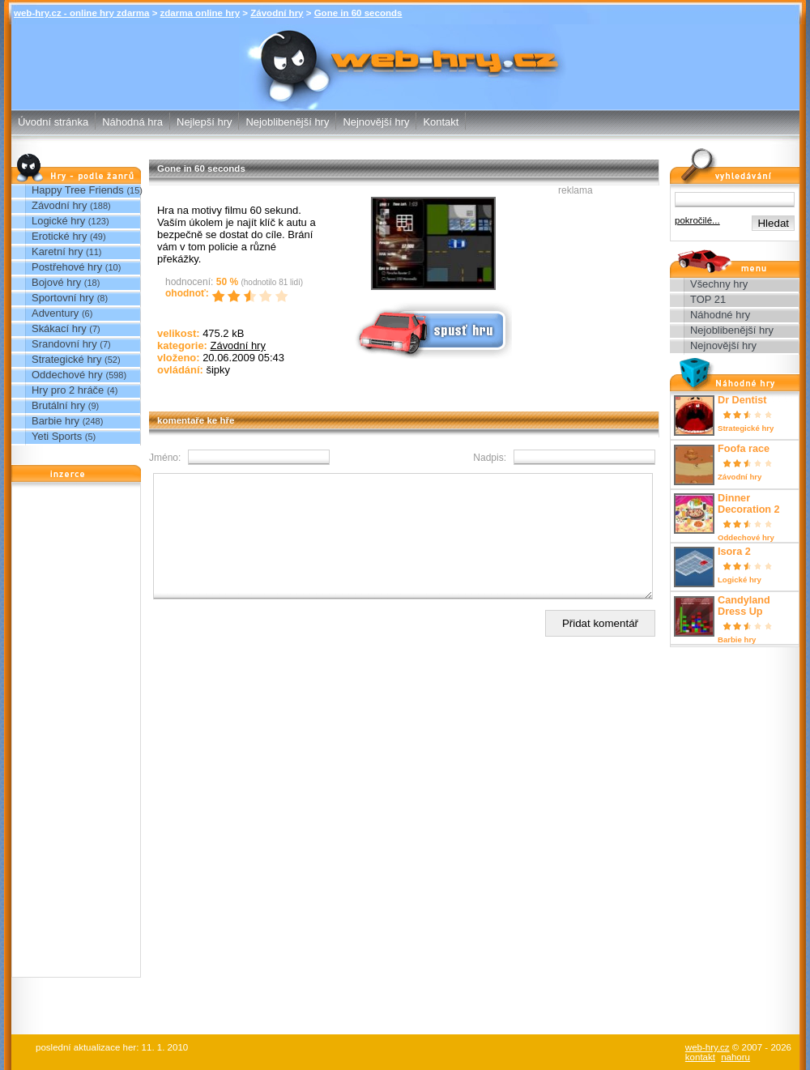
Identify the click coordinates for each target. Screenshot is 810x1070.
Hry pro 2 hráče (68, 390)
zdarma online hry (200, 13)
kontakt (700, 1057)
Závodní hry (276, 13)
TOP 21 (708, 299)
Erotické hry (59, 236)
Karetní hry (57, 251)
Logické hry (58, 221)
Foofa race (744, 448)
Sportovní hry (63, 298)
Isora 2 (734, 551)
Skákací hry (59, 328)
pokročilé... (697, 220)
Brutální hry (58, 405)
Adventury (55, 313)
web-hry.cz (707, 1047)
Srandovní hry (64, 344)
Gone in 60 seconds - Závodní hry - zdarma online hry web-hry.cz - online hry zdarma (405, 55)
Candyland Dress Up (744, 606)
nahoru (735, 1057)
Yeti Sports (57, 436)
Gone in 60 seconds (358, 13)
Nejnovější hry (376, 122)
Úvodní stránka (53, 122)
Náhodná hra (132, 122)
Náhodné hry (720, 315)
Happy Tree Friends (78, 190)
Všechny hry (719, 284)
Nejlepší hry (204, 122)
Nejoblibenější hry (287, 122)
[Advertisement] (76, 734)
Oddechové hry (67, 375)
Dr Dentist (742, 400)
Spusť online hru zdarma (432, 329)
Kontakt (440, 122)
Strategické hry (66, 359)
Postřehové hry (67, 267)
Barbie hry (55, 421)
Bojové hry (56, 282)
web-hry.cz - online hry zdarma (81, 13)
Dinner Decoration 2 (749, 503)
